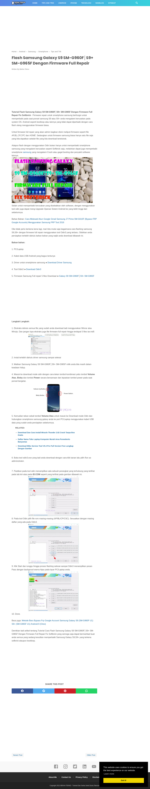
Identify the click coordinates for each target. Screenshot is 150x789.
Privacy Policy (82, 777)
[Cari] (136, 3)
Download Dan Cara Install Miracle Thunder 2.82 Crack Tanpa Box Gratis (46, 434)
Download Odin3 (33, 269)
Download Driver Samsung (60, 262)
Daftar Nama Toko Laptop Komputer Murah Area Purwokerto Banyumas (44, 440)
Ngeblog (100, 3)
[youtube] (94, 768)
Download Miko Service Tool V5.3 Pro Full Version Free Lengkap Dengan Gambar (45, 447)
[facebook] (22, 691)
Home (35, 3)
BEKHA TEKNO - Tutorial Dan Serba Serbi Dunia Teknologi (80, 785)
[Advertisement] (75, 29)
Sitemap (112, 3)
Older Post (91, 755)
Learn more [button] (109, 774)
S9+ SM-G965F (87, 276)
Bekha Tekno (24, 69)
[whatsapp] (86, 691)
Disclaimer (96, 777)
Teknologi (86, 3)
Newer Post (17, 755)
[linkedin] (84, 768)
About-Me (53, 777)
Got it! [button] (123, 780)
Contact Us (66, 777)
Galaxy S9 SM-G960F (69, 276)
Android (62, 3)
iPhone (74, 3)
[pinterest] (65, 691)
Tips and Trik (48, 3)
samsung (27, 152)
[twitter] (43, 691)
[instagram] (65, 768)
